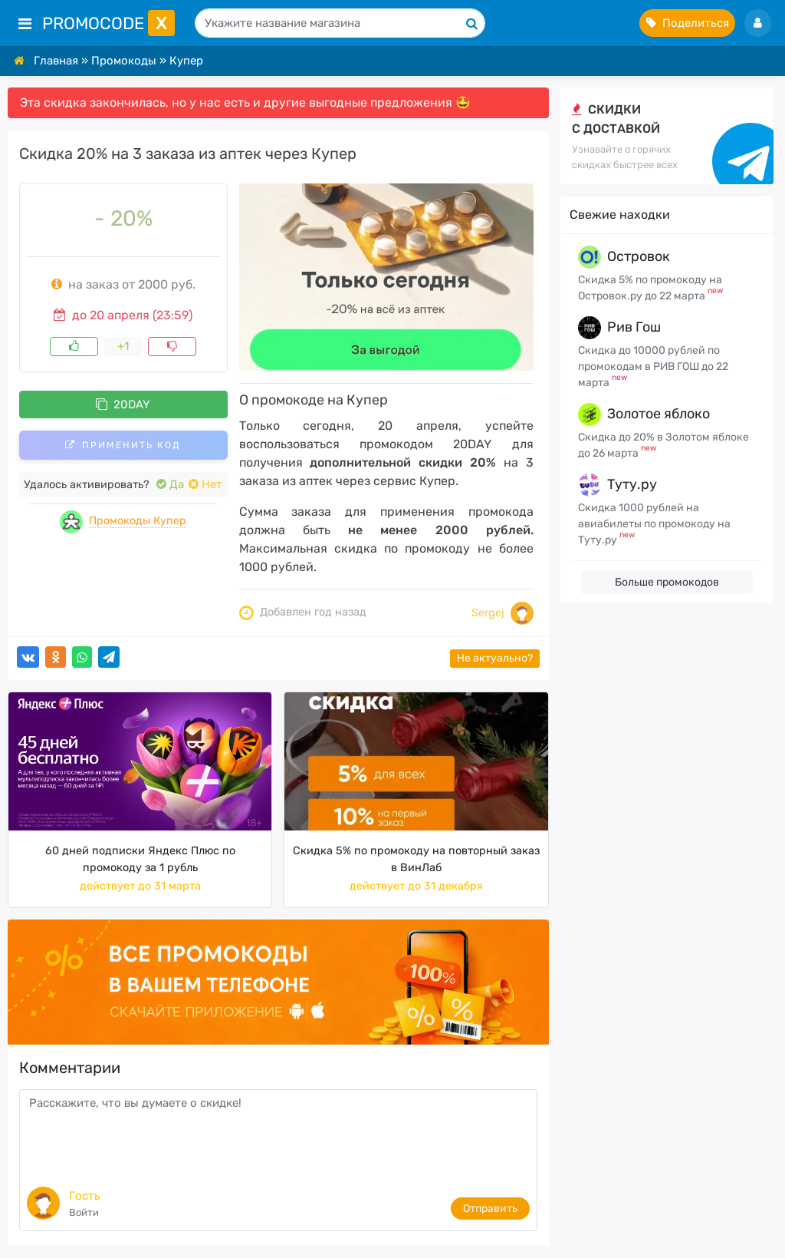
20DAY (123, 404)
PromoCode (108, 23)
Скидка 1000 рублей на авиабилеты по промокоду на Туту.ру (654, 523)
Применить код (123, 445)
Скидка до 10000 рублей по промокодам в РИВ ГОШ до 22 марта (653, 366)
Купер (186, 61)
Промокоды (123, 61)
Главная (56, 61)
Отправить (490, 1208)
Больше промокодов (667, 582)
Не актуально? (495, 658)
